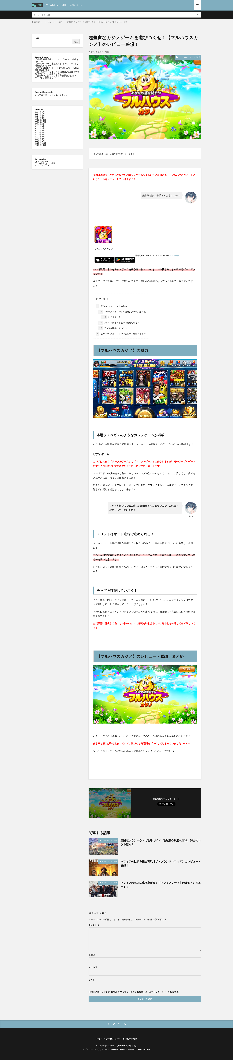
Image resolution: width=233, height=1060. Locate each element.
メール (93, 967)
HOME (37, 22)
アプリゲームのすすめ (125, 1045)
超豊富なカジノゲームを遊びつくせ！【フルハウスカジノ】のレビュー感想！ (98, 22)
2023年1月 (40, 141)
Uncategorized (41, 161)
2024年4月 (40, 116)
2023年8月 (40, 126)
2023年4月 (40, 134)
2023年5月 (40, 132)
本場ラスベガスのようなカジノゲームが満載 (122, 312)
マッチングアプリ (43, 165)
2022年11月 (40, 145)
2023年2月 (40, 138)
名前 (92, 955)
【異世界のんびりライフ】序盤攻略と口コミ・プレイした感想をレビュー (56, 77)
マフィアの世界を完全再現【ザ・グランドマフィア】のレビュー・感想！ (161, 863)
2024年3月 (40, 118)
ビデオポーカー (112, 317)
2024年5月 (40, 114)
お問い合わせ (76, 5)
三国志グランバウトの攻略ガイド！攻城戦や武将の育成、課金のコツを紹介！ (161, 842)
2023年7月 (40, 128)
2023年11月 (40, 120)
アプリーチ (174, 255)
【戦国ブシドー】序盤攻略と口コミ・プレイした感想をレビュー (56, 64)
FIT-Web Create (116, 1049)
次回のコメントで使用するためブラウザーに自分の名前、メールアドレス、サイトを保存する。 (135, 992)
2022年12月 (40, 143)
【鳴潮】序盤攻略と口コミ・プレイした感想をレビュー (56, 60)
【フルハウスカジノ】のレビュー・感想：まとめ (121, 334)
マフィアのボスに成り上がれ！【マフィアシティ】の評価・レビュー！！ (161, 884)
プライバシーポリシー (108, 1038)
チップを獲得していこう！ (113, 328)
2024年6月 (40, 111)
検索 (37, 38)
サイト (92, 980)
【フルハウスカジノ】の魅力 (111, 306)
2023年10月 (40, 122)
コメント (94, 925)
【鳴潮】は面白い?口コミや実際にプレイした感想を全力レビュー (57, 68)
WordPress (144, 1049)
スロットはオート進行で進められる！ (118, 323)
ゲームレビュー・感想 (56, 5)
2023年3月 (40, 136)
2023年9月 (40, 124)
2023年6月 (40, 130)
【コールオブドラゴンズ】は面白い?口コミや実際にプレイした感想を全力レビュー (57, 72)
